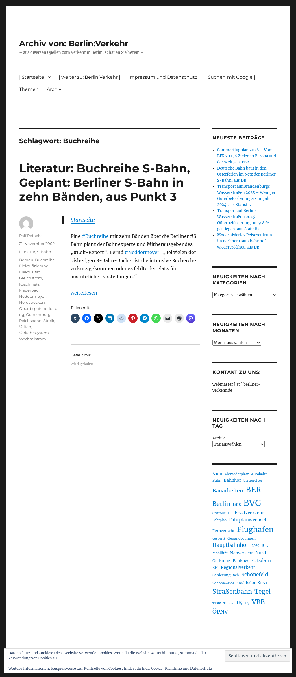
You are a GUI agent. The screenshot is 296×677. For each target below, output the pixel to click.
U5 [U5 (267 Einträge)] (240, 603)
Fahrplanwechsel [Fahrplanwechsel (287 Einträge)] (247, 520)
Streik (48, 320)
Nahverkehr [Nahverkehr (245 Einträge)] (241, 553)
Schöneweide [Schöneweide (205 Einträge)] (223, 583)
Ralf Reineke (31, 235)
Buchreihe (45, 259)
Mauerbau (29, 290)
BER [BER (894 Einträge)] (253, 489)
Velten (25, 326)
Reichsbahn (30, 320)
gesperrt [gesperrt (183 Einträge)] (218, 538)
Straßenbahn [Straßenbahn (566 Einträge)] (232, 591)
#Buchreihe (95, 236)
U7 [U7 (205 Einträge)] (247, 603)
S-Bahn (44, 251)
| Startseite (31, 77)
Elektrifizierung (34, 266)
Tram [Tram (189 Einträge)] (216, 603)
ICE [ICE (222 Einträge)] (265, 545)
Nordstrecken (32, 302)
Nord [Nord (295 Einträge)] (260, 552)
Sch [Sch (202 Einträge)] (236, 575)
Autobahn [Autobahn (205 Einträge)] (259, 474)
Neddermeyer (32, 296)
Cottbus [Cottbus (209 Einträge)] (219, 513)
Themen (29, 89)
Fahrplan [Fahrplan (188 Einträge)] (219, 520)
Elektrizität (29, 272)
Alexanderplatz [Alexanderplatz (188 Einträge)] (237, 474)
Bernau (26, 259)
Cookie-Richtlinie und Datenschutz (181, 668)
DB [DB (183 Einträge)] (230, 513)
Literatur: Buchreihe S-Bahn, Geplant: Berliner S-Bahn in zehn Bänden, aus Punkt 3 (104, 182)
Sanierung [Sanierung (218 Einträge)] (221, 575)
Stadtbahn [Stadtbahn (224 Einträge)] (245, 583)
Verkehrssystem (34, 332)
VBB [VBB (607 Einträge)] (258, 602)
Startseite (83, 219)
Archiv (54, 89)
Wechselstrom (32, 338)
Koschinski (29, 284)
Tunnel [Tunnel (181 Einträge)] (228, 603)
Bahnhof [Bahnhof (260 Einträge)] (232, 480)
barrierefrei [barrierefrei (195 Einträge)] (252, 481)
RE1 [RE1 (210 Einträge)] (215, 567)
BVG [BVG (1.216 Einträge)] (252, 503)
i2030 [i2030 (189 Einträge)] (254, 546)
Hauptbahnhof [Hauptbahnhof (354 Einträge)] (230, 545)
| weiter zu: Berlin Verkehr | (89, 77)
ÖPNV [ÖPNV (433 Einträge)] (220, 611)
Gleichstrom (30, 278)
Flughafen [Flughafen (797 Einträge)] (255, 529)
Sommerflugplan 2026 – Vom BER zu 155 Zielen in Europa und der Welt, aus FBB (246, 156)
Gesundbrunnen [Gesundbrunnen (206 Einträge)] (241, 538)
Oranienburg (38, 314)
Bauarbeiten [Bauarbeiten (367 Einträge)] (227, 490)
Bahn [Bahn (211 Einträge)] (216, 480)
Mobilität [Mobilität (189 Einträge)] (220, 553)
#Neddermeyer (142, 252)
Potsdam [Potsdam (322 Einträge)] (260, 560)
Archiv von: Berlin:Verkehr (73, 43)
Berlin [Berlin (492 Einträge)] (221, 504)
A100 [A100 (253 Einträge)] (217, 474)
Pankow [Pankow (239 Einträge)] (240, 560)
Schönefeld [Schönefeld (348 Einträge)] (254, 574)
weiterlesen (84, 293)
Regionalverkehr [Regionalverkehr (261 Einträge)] (238, 567)
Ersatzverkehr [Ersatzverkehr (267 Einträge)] (249, 513)
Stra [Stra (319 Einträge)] (262, 583)
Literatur (27, 251)
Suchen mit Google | (231, 77)
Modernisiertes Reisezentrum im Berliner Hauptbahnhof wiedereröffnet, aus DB (244, 241)
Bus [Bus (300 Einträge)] (237, 504)
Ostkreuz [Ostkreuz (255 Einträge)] (221, 560)
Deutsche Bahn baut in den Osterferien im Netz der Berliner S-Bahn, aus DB (246, 174)
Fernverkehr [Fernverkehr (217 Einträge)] (223, 531)
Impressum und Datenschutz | (164, 77)
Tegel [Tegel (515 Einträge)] (262, 591)
